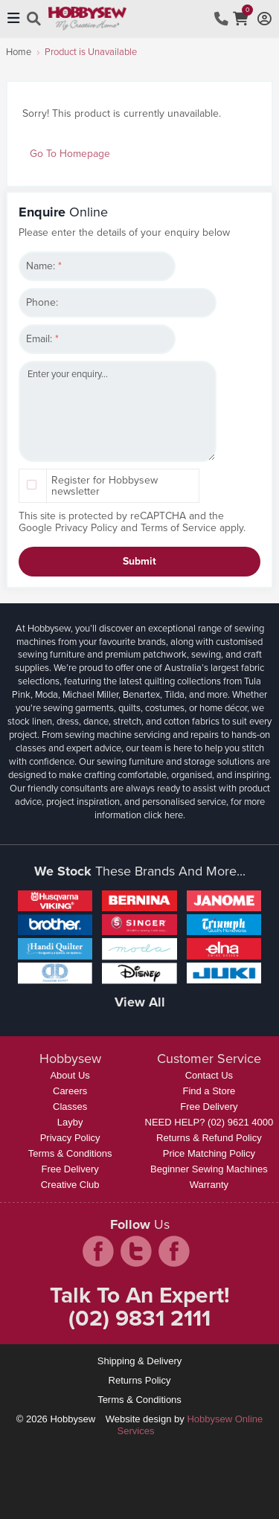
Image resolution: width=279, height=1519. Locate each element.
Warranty (209, 1184)
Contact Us (209, 1075)
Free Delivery (69, 1169)
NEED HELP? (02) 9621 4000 (209, 1122)
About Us (69, 1075)
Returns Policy (140, 1380)
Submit (139, 561)
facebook (98, 1251)
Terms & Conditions (70, 1153)
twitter (136, 1251)
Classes (70, 1106)
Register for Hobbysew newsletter (104, 486)
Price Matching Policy (209, 1153)
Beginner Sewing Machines (209, 1169)
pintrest (174, 1251)
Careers (70, 1090)
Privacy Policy (86, 528)
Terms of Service (179, 528)
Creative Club (70, 1184)
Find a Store (208, 1090)
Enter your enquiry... (118, 411)
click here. (164, 815)
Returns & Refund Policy (209, 1137)
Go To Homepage (70, 153)
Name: (44, 266)
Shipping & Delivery (139, 1361)
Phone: (42, 302)
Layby (70, 1122)
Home (18, 52)
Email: (42, 339)
